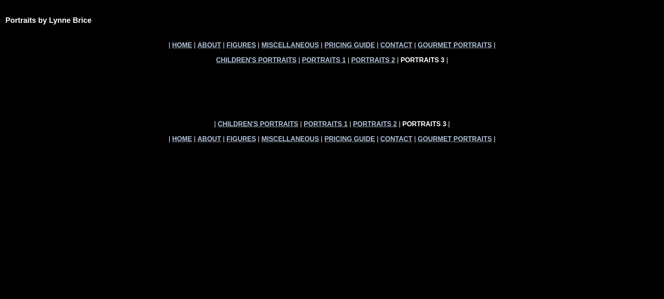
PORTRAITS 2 (373, 60)
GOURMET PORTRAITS (455, 45)
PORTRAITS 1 (324, 60)
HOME (182, 45)
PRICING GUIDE (350, 45)
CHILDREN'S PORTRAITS (256, 60)
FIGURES (241, 45)
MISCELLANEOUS (290, 45)
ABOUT (209, 45)
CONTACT (396, 45)
